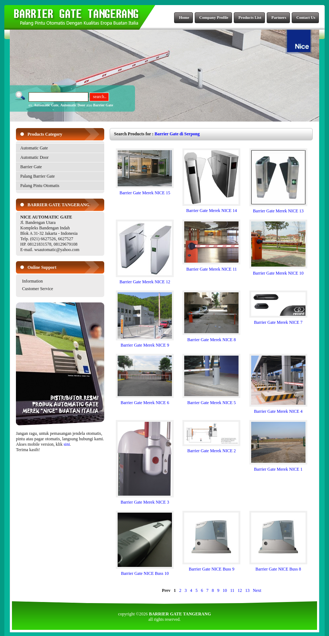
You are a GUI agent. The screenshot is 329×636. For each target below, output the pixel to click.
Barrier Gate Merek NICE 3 (145, 500)
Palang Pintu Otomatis (39, 185)
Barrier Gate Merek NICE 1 (278, 467)
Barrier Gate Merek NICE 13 (278, 208)
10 (225, 590)
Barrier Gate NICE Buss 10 (145, 571)
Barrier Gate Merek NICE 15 (145, 190)
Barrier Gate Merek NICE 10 (278, 271)
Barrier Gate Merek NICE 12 (145, 279)
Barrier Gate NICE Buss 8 (278, 567)
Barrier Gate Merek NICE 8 (211, 337)
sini (67, 444)
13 (247, 590)
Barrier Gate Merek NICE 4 (278, 409)
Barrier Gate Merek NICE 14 (211, 208)
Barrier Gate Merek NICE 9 (145, 343)
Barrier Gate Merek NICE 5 (211, 400)
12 (240, 590)
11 (232, 590)
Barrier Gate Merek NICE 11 (211, 267)
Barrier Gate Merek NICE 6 (145, 400)
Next (257, 590)
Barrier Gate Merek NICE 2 (211, 448)
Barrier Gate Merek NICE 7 (278, 320)
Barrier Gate (103, 105)
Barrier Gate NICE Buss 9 (211, 567)
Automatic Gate (46, 105)
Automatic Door (72, 105)
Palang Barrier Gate (37, 176)
